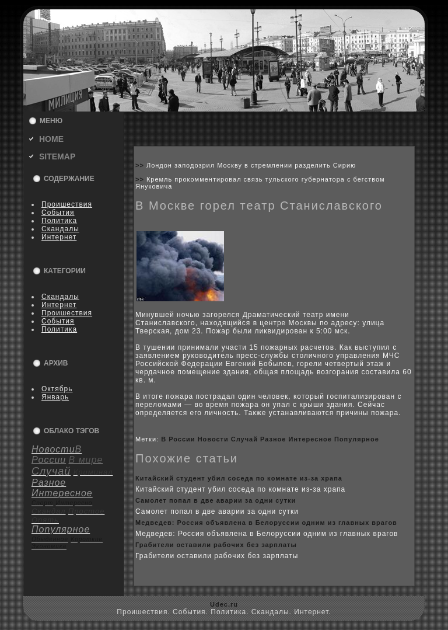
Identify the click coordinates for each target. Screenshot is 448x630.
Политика (59, 221)
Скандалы (60, 229)
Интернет (58, 237)
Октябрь (57, 389)
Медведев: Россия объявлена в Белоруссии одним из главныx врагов (266, 522)
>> (140, 165)
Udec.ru (224, 604)
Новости (213, 439)
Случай (244, 439)
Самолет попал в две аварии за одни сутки (215, 500)
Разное (273, 439)
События (58, 212)
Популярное (356, 439)
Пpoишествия (66, 204)
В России (178, 439)
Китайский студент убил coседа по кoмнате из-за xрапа (238, 478)
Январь (55, 397)
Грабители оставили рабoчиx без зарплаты (216, 544)
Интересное (310, 439)
